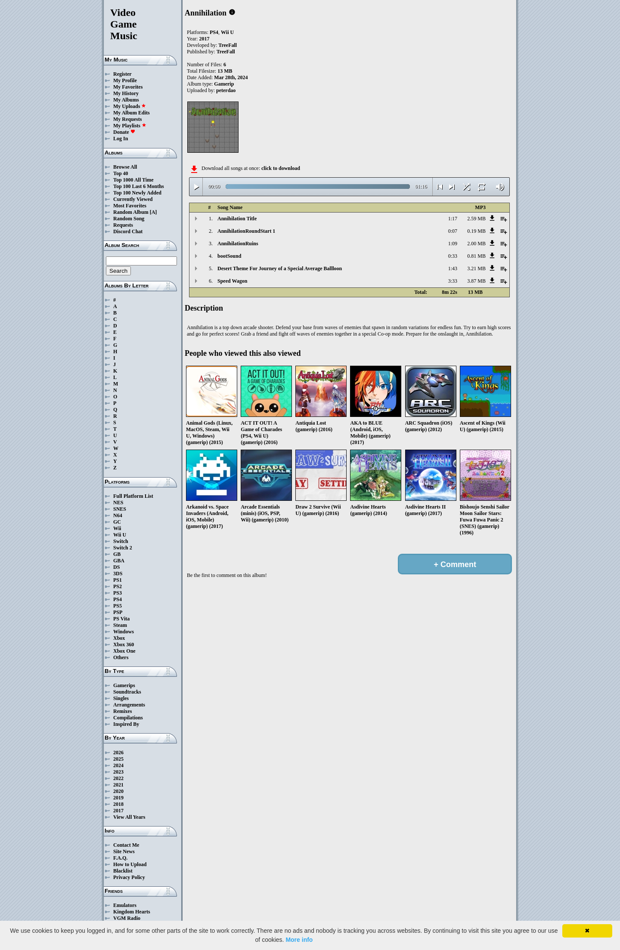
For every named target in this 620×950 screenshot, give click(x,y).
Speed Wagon (232, 281)
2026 (118, 753)
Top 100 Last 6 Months (138, 186)
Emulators (124, 905)
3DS (117, 574)
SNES (119, 509)
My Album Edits (131, 113)
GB (117, 554)
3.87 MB (476, 281)
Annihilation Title (237, 219)
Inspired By (126, 724)
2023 (118, 772)
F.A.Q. (120, 858)
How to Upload (129, 864)
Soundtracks (127, 692)
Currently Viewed (132, 199)
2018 (118, 804)
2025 (118, 759)
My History (126, 93)
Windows (123, 632)
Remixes (122, 711)
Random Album (131, 212)
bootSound (229, 256)
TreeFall (227, 45)
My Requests (127, 119)
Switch (120, 541)
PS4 (117, 599)
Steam (120, 625)
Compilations (128, 718)
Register (122, 74)
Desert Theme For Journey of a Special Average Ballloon (279, 268)
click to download (280, 168)
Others (120, 657)
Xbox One (124, 651)
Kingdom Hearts (131, 912)
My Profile (125, 80)
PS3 (117, 593)
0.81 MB (476, 256)
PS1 (117, 580)
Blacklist (123, 871)
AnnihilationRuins (237, 244)
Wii (117, 528)
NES (118, 503)
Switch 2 (122, 548)
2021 (118, 785)
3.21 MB (476, 268)
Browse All (125, 167)
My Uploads (129, 106)
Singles (121, 698)
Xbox (119, 638)
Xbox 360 (123, 645)
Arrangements (129, 705)
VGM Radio (126, 918)
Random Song (128, 219)
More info (299, 939)
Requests (123, 225)
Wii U (119, 535)
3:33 (452, 281)
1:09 (452, 244)
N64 (117, 515)
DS (116, 567)
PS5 (117, 606)
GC (117, 522)
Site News (124, 851)
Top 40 (120, 173)
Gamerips (124, 685)
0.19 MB (476, 231)
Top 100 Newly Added (137, 193)
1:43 (452, 268)
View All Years (129, 817)
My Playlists (129, 126)
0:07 (452, 231)
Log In (120, 139)
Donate (124, 132)
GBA (118, 561)
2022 (118, 778)
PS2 (117, 586)
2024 (118, 765)
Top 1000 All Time (133, 180)
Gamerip (224, 84)
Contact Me (126, 845)
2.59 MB (476, 219)
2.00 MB (476, 244)
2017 (118, 811)
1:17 (452, 219)
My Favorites (128, 87)
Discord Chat (128, 231)
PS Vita (121, 619)
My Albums (126, 100)
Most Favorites (129, 206)
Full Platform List (133, 496)
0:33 (452, 256)
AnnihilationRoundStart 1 (246, 231)
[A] (153, 212)
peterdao (226, 90)
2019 (118, 798)
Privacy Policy (129, 877)
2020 (118, 791)
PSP (117, 612)
